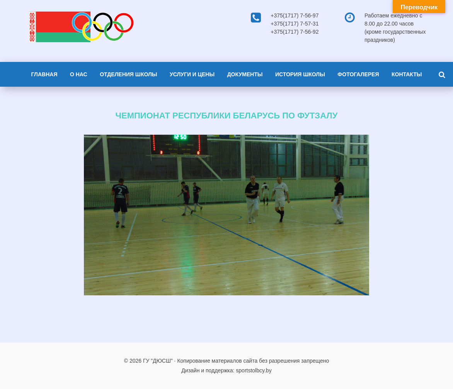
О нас (78, 74)
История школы (300, 74)
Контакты (407, 74)
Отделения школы (128, 74)
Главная (44, 74)
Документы (245, 74)
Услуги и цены (192, 74)
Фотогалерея (358, 74)
